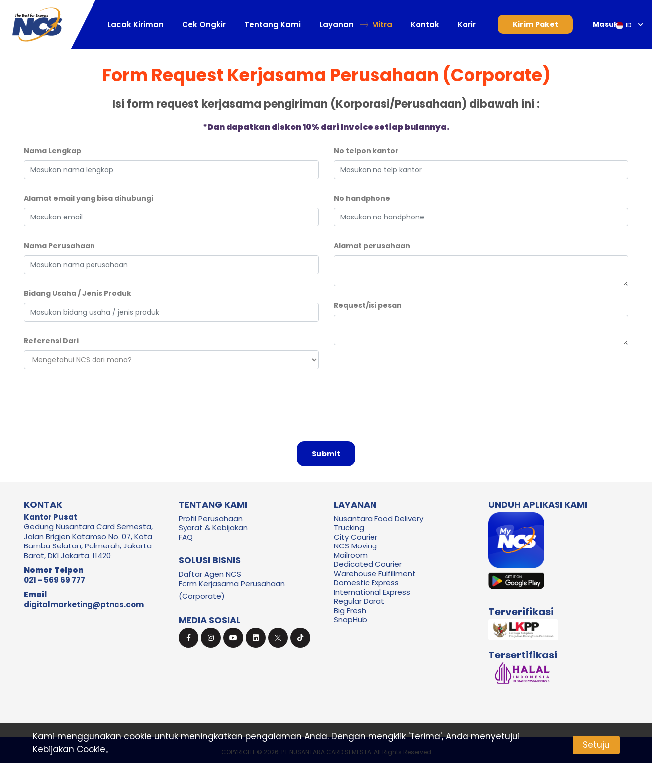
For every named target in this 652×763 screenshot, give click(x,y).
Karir (467, 24)
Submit (326, 454)
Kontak (425, 24)
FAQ (186, 537)
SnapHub (350, 619)
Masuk (606, 24)
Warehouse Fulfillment (375, 573)
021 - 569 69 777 (54, 580)
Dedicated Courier (368, 564)
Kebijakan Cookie (69, 749)
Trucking (349, 527)
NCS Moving (355, 546)
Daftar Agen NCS (210, 574)
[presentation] (326, 401)
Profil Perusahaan (211, 518)
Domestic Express (366, 582)
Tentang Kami (272, 24)
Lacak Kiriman (135, 24)
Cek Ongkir (204, 24)
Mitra (382, 24)
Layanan (336, 24)
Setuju (596, 745)
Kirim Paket (535, 24)
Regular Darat (359, 601)
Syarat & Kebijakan (213, 527)
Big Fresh (350, 610)
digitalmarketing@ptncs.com (84, 604)
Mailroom (351, 555)
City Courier (355, 537)
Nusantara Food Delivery (378, 518)
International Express (372, 592)
